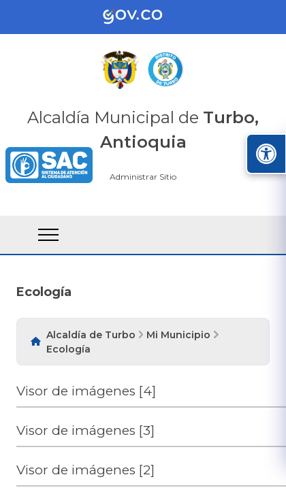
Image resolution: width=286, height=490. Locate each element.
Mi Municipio (178, 335)
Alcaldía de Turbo (91, 335)
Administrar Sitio (143, 177)
